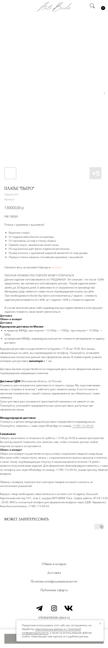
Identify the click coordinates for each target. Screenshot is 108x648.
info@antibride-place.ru (54, 617)
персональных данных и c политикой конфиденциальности (51, 630)
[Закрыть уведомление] (100, 623)
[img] (7, 6)
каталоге (56, 267)
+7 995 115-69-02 (83, 426)
